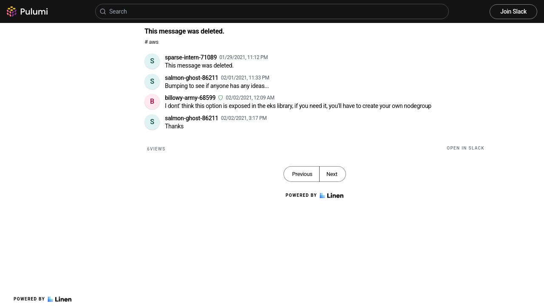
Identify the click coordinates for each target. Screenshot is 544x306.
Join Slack (513, 11)
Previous (302, 174)
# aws (151, 42)
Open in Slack (465, 148)
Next (331, 174)
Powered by (42, 299)
